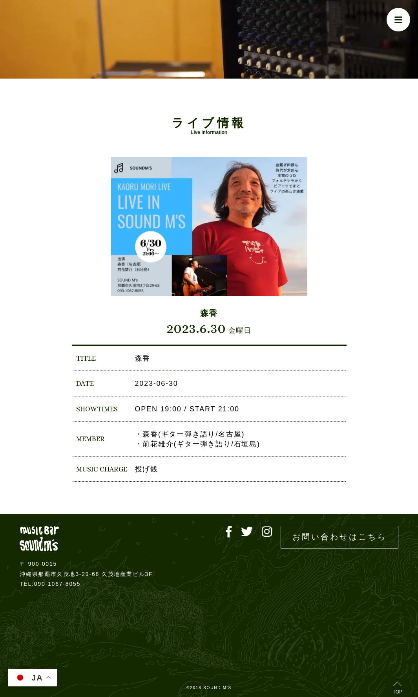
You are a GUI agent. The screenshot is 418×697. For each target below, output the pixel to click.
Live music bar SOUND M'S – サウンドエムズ (39, 538)
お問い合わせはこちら (339, 536)
